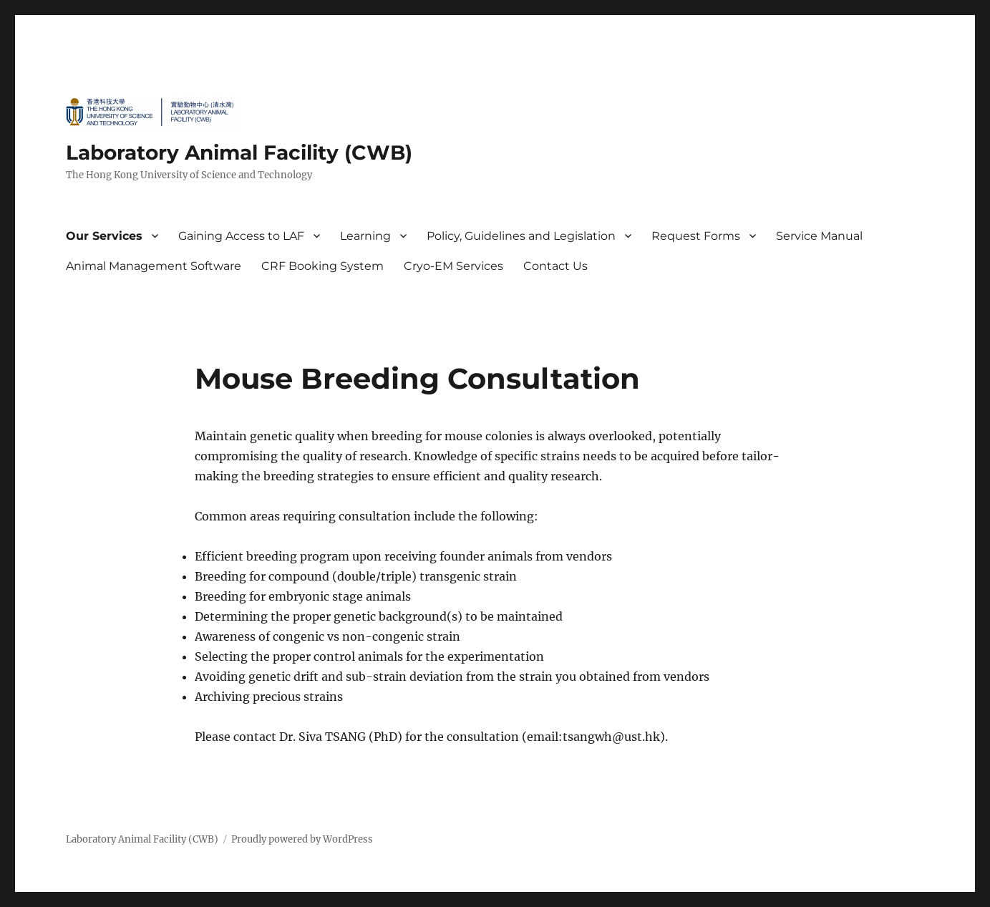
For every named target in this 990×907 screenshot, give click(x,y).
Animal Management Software (153, 266)
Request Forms (695, 236)
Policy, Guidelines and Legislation (521, 236)
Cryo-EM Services (453, 266)
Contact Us (555, 266)
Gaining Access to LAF (241, 236)
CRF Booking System (322, 266)
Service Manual (819, 236)
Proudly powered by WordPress (302, 839)
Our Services (104, 236)
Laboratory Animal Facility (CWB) (239, 152)
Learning (365, 236)
